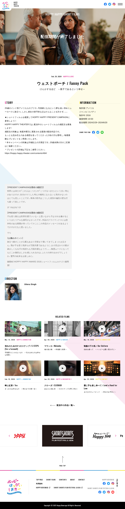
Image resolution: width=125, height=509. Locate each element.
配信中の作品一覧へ (62, 405)
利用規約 (39, 483)
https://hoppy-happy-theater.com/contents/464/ (26, 153)
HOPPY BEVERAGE (42, 487)
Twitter (109, 4)
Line (102, 132)
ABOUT (72, 479)
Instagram (114, 4)
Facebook (105, 4)
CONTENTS (63, 479)
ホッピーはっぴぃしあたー (5, 5)
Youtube (112, 492)
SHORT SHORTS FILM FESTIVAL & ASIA (67, 487)
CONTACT (81, 479)
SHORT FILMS (51, 479)
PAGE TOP (62, 466)
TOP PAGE (39, 479)
